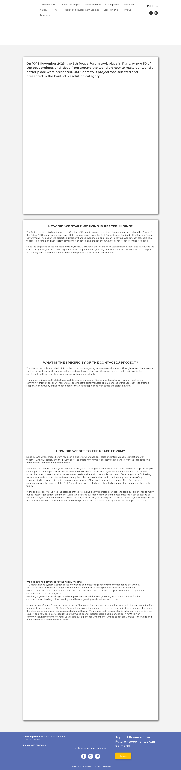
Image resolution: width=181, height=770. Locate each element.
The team (129, 4)
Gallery (43, 10)
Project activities (92, 4)
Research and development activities (80, 10)
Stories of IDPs (111, 10)
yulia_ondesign (86, 766)
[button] (151, 13)
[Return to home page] (30, 9)
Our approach (112, 4)
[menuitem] (149, 6)
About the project (71, 4)
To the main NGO (48, 4)
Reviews (127, 10)
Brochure (45, 15)
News (54, 10)
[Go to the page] (91, 740)
